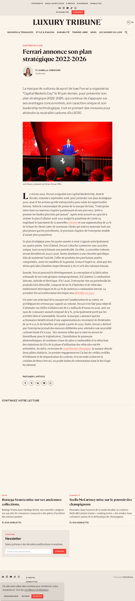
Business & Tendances (20, 32)
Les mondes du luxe (110, 32)
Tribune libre (80, 32)
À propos (70, 3)
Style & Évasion (45, 32)
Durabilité (63, 32)
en (132, 22)
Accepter (37, 596)
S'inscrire (59, 551)
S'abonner (78, 12)
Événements (37, 3)
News (93, 32)
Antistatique (127, 577)
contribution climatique (77, 348)
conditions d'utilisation (36, 589)
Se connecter (62, 12)
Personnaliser (11, 596)
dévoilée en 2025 (84, 293)
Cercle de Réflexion (54, 3)
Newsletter (95, 3)
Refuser (25, 596)
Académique (82, 3)
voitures (73, 222)
